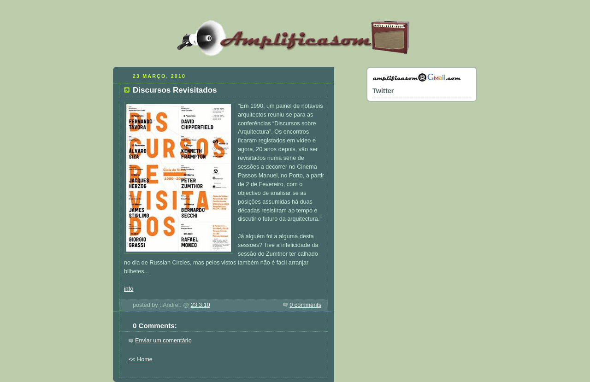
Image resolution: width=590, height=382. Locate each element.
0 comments (305, 305)
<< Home (141, 359)
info (128, 289)
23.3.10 (200, 305)
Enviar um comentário (163, 340)
